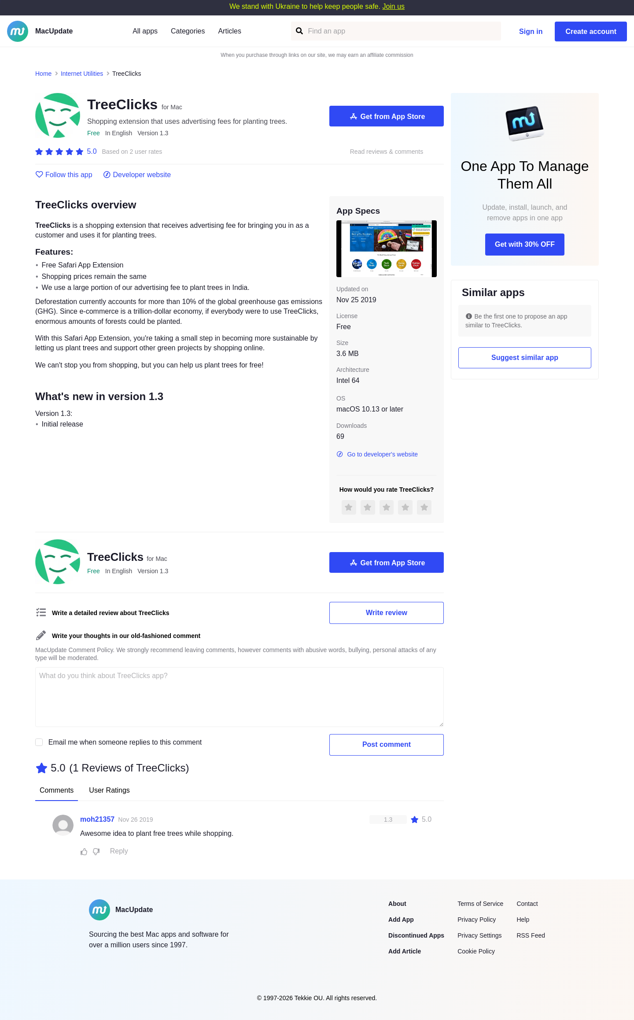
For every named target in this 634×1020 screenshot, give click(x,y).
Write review (386, 612)
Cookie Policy (476, 951)
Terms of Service (480, 904)
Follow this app (63, 174)
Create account (590, 31)
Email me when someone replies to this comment (125, 742)
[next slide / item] (430, 248)
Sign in (530, 31)
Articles (229, 31)
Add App (401, 920)
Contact (527, 904)
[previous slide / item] (342, 248)
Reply (119, 851)
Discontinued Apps (416, 935)
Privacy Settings (479, 935)
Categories (188, 31)
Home (43, 74)
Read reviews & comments (387, 152)
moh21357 (97, 819)
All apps (145, 31)
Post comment (386, 744)
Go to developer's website (377, 454)
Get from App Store (386, 116)
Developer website (137, 174)
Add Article (404, 951)
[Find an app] (299, 31)
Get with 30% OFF (525, 244)
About (397, 904)
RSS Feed (530, 935)
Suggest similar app (524, 357)
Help (522, 920)
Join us (393, 6)
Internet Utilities (82, 74)
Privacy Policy (476, 920)
